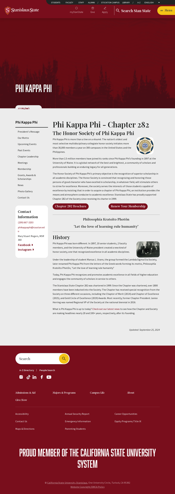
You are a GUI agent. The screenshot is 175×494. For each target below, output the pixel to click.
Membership (24, 168)
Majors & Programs (64, 392)
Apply (105, 12)
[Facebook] (43, 378)
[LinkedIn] (34, 378)
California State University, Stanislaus (67, 482)
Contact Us (24, 197)
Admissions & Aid (25, 392)
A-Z (139, 2)
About (130, 392)
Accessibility (22, 413)
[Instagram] (22, 378)
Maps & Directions (24, 428)
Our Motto (23, 137)
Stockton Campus (110, 2)
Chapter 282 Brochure (70, 206)
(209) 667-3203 (25, 222)
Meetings (23, 162)
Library (126, 2)
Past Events (24, 150)
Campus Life (97, 392)
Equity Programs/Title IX (128, 421)
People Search (47, 370)
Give (92, 12)
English (149, 2)
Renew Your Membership (128, 206)
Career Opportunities (126, 413)
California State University (118, 452)
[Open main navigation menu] (166, 10)
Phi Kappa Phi (26, 122)
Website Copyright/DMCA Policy (87, 486)
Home (25, 108)
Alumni (91, 2)
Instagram (25, 249)
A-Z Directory (26, 370)
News (20, 185)
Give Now (21, 400)
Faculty (69, 2)
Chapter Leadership (28, 156)
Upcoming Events (27, 144)
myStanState (76, 12)
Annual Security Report (77, 413)
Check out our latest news (106, 308)
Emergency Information (78, 421)
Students (55, 2)
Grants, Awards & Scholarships (27, 177)
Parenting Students (75, 428)
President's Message (28, 131)
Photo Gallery (25, 191)
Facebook (24, 245)
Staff (81, 2)
